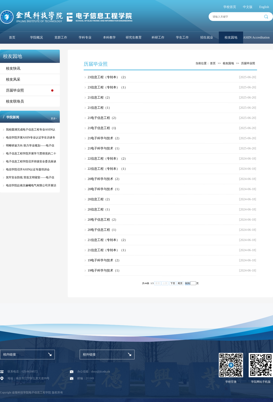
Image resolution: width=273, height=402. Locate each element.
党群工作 (60, 37)
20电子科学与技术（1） (104, 189)
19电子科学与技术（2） (104, 260)
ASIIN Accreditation (256, 37)
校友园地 (231, 37)
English (264, 7)
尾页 (180, 283)
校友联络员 (15, 101)
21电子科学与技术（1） (104, 148)
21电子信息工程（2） (103, 118)
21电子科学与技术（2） (104, 138)
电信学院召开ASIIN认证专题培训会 (28, 169)
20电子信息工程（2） (103, 219)
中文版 (247, 7)
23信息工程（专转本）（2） (108, 77)
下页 (172, 283)
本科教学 (109, 37)
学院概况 (36, 37)
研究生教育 (134, 37)
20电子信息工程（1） (103, 229)
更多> (54, 118)
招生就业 (206, 37)
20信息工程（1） (100, 209)
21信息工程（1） (100, 107)
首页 (12, 37)
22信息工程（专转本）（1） (108, 168)
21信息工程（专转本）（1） (108, 250)
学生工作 (182, 37)
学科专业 (85, 37)
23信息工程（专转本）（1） (108, 87)
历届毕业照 (15, 90)
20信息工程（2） (100, 199)
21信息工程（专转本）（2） (108, 240)
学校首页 (229, 7)
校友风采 (13, 79)
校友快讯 (13, 68)
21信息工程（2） (100, 97)
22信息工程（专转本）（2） (108, 158)
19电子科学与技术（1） (104, 270)
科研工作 (158, 37)
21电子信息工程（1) (102, 128)
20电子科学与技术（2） (104, 179)
